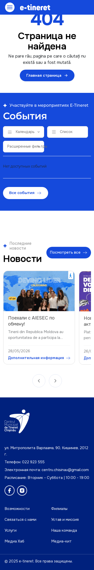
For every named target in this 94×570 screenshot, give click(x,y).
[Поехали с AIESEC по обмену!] (39, 294)
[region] (47, 318)
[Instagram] (22, 490)
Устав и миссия (65, 519)
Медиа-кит (61, 541)
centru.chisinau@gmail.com (65, 469)
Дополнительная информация (39, 360)
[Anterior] (38, 382)
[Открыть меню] (10, 7)
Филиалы (59, 508)
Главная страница (47, 75)
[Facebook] (10, 490)
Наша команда (64, 530)
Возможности (17, 508)
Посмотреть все (68, 253)
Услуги (11, 530)
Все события (25, 192)
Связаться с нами (20, 519)
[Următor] (55, 382)
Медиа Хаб (14, 541)
